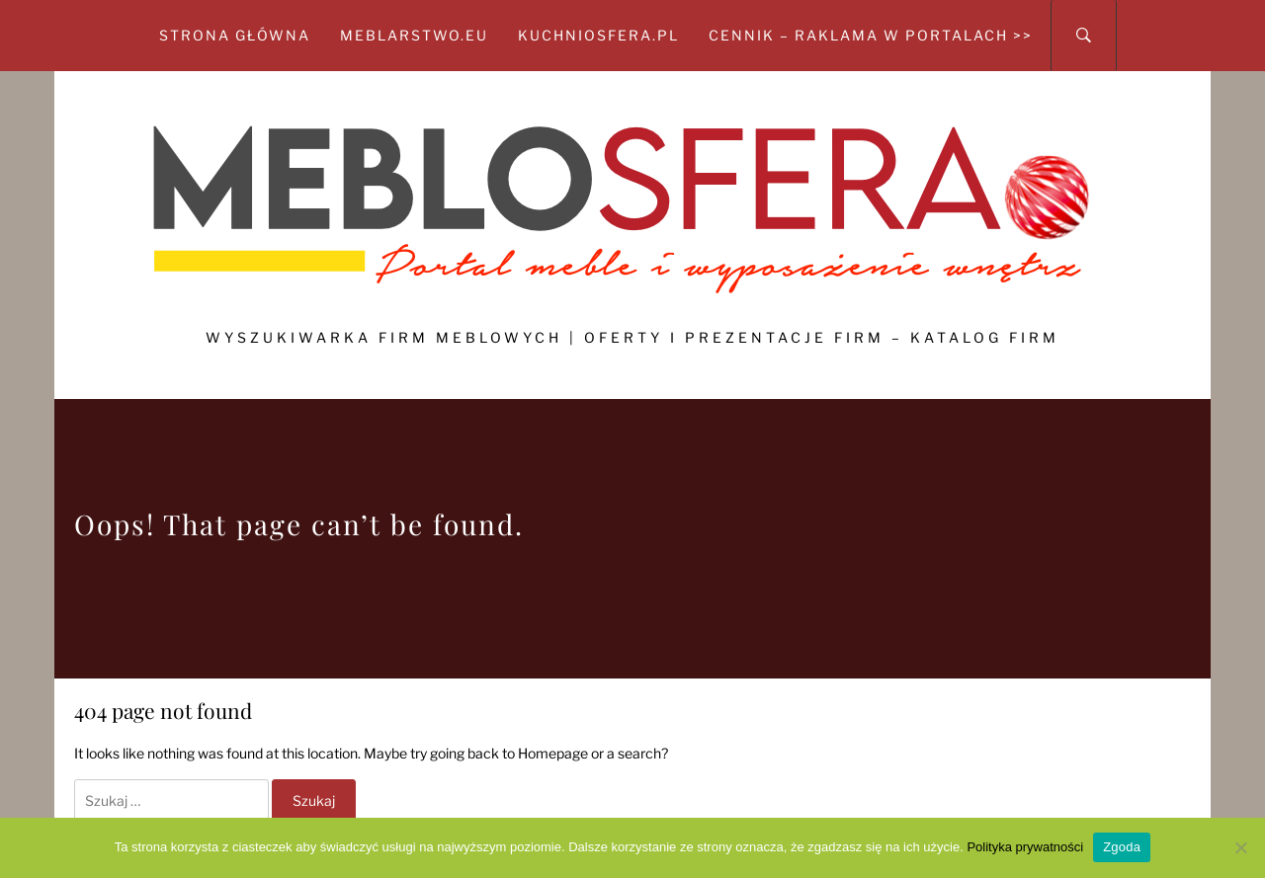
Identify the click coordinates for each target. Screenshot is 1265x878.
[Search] (1084, 35)
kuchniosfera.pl (598, 35)
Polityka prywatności (1025, 846)
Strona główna (234, 35)
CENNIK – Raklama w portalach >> (871, 35)
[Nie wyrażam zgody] (1240, 847)
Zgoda (1121, 846)
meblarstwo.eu (414, 35)
